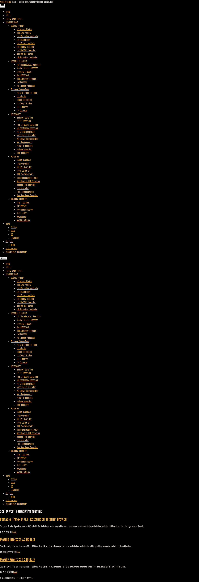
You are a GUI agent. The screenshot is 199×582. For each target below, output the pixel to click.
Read (14, 532)
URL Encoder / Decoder (26, 85)
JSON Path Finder (23, 39)
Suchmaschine (11, 248)
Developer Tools (12, 22)
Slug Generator (23, 188)
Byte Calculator (23, 202)
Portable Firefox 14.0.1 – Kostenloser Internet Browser (33, 519)
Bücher (8, 15)
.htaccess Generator (25, 117)
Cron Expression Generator (27, 124)
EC (12, 234)
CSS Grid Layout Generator (27, 92)
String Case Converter (25, 191)
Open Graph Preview (25, 209)
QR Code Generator (24, 149)
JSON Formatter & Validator (27, 36)
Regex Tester (22, 212)
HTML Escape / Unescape (26, 78)
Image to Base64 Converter (27, 177)
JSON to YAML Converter (26, 50)
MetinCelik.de (6, 1)
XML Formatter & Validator (27, 57)
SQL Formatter (22, 107)
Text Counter (22, 216)
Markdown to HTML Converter (28, 181)
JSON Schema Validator (26, 43)
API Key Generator (24, 121)
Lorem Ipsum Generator (26, 135)
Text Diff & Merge (23, 220)
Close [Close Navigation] (3, 258)
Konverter (15, 156)
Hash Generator (23, 75)
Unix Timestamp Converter (27, 195)
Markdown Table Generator (27, 138)
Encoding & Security (19, 61)
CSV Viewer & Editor (24, 29)
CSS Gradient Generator (26, 131)
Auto (13, 244)
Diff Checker (22, 205)
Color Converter (23, 163)
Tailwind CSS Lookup (25, 53)
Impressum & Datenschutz (16, 251)
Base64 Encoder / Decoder (27, 68)
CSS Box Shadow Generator (27, 128)
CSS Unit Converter (24, 167)
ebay (13, 230)
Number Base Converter (26, 184)
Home (8, 11)
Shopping (9, 241)
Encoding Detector (24, 71)
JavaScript (15, 237)
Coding (14, 227)
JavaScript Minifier (24, 103)
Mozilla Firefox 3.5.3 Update (17, 539)
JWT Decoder (22, 82)
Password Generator (25, 145)
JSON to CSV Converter (25, 46)
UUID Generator (23, 152)
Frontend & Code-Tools (20, 89)
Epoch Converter (23, 170)
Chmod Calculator (24, 160)
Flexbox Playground (24, 99)
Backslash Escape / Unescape (28, 64)
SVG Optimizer (22, 110)
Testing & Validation (19, 198)
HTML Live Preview (24, 32)
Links (8, 223)
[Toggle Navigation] (2, 6)
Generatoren (16, 114)
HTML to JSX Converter (25, 174)
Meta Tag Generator (24, 142)
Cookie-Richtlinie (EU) (14, 18)
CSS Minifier (21, 96)
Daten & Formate (17, 25)
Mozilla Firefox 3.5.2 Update (17, 559)
